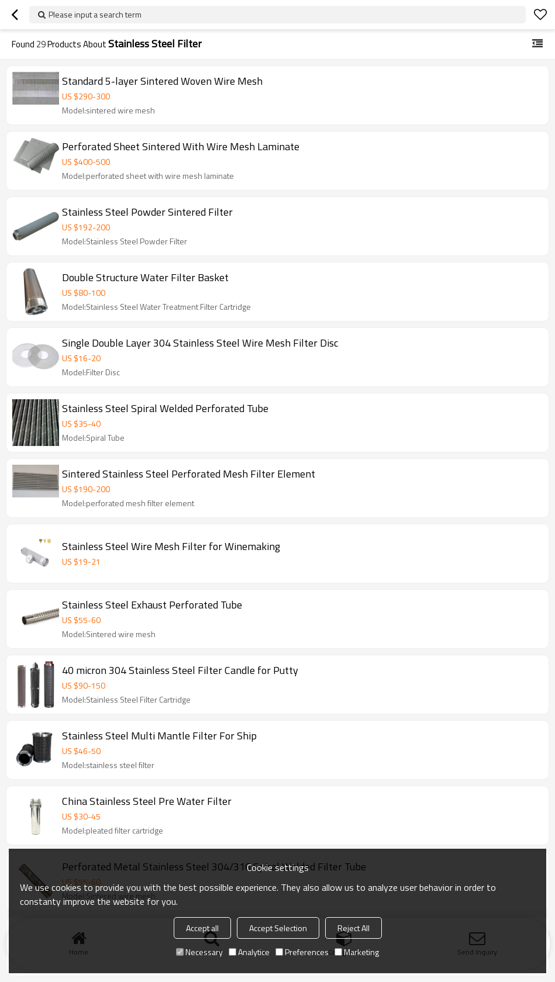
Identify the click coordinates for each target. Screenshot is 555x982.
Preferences (302, 952)
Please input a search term (95, 14)
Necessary (199, 952)
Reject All (353, 928)
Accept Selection (278, 928)
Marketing (357, 952)
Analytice (249, 952)
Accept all (202, 928)
